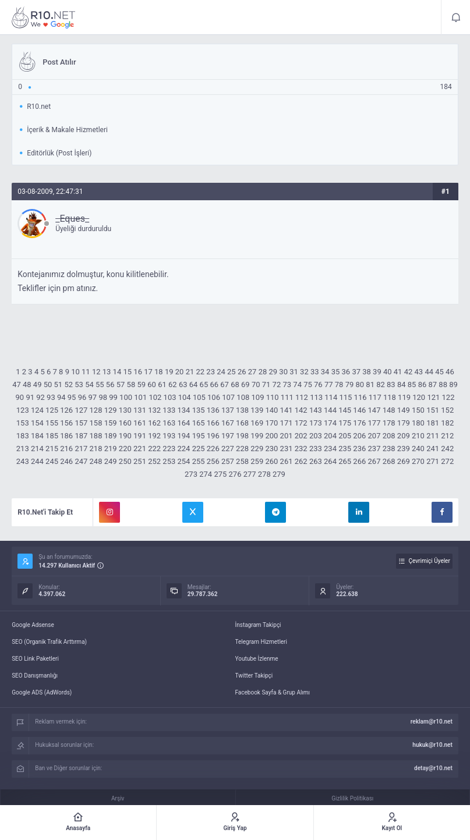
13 (107, 371)
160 (125, 423)
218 (96, 448)
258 (242, 461)
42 (408, 371)
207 (374, 435)
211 (432, 435)
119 (404, 397)
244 (37, 461)
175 (344, 423)
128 (96, 410)
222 (154, 448)
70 (256, 384)
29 (273, 371)
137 (227, 410)
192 (154, 435)
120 (418, 397)
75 (307, 384)
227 (227, 448)
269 (403, 461)
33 (314, 371)
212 (447, 435)
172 (301, 423)
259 (256, 461)
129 (110, 410)
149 (403, 410)
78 (339, 384)
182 (447, 423)
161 (139, 423)
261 (286, 461)
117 (375, 397)
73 (286, 384)
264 (330, 461)
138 (242, 410)
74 (297, 384)
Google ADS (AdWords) (42, 692)
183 (22, 435)
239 (403, 448)
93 (51, 397)
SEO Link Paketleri (35, 658)
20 (179, 371)
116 (360, 397)
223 (168, 448)
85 (412, 384)
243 (22, 461)
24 (221, 371)
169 (256, 423)
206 (359, 435)
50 (48, 384)
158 (96, 423)
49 (37, 384)
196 (213, 435)
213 (22, 448)
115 (345, 397)
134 (183, 410)
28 (263, 371)
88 (443, 384)
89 (453, 384)
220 (125, 448)
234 (330, 448)
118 (389, 397)
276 (235, 474)
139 (256, 410)
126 (66, 410)
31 (293, 371)
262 (301, 461)
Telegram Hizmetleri (261, 642)
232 (301, 448)
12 (96, 371)
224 (183, 448)
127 (81, 410)
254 (183, 461)
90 (20, 397)
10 (75, 371)
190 (125, 435)
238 (389, 448)
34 (325, 371)
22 (200, 371)
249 (110, 461)
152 (447, 410)
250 (125, 461)
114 (330, 397)
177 (374, 423)
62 (172, 384)
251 (139, 461)
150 (418, 410)
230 (271, 448)
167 (227, 423)
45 (439, 371)
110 (272, 397)
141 (286, 410)
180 (418, 423)
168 (242, 423)
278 (264, 474)
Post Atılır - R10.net (44, 17)
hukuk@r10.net (432, 745)
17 (148, 371)
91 (30, 397)
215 (51, 448)
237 (374, 448)
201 (286, 435)
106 (213, 397)
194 (183, 435)
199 (256, 435)
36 (346, 371)
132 (154, 410)
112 (301, 397)
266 (359, 461)
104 (184, 397)
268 (389, 461)
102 (155, 397)
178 (389, 423)
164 (183, 423)
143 (315, 410)
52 (68, 384)
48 (27, 384)
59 (141, 384)
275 (220, 474)
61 (162, 384)
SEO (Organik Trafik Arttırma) (49, 642)
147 (374, 410)
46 (450, 371)
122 (448, 397)
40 (387, 371)
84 (401, 384)
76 (318, 384)
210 (418, 435)
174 (330, 423)
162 (154, 423)
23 (210, 371)
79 (349, 384)
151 (432, 410)
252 (154, 461)
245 (51, 461)
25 (231, 371)
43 (419, 371)
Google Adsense (33, 625)
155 (51, 423)
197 (227, 435)
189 (110, 435)
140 (271, 410)
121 (433, 397)
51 (58, 384)
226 (213, 448)
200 (271, 435)
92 (40, 397)
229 (256, 448)
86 (422, 384)
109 (258, 397)
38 (366, 371)
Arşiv (117, 798)
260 (271, 461)
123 (22, 410)
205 (344, 435)
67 (224, 384)
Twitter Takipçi (254, 675)
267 (374, 461)
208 (389, 435)
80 (359, 384)
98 (102, 397)
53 (79, 384)
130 (125, 410)
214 (37, 448)
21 (190, 371)
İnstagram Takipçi (258, 625)
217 (81, 448)
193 (168, 435)
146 (359, 410)
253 (168, 461)
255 (198, 461)
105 (199, 397)
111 (287, 397)
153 (22, 423)
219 (110, 448)
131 (139, 410)
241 (432, 448)
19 (169, 371)
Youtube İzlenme (256, 658)
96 (82, 397)
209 (403, 435)
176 (359, 423)
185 (51, 435)
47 (16, 384)
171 (286, 423)
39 (377, 371)
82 (380, 384)
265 (344, 461)
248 (96, 461)
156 (66, 423)
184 (37, 435)
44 (429, 371)
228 (242, 448)
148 (389, 410)
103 (170, 397)
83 (391, 384)
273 (191, 474)
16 (137, 371)
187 (81, 435)
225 (198, 448)
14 (117, 371)
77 (328, 384)
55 (100, 384)
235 (344, 448)
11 (86, 371)
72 (277, 384)
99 (113, 397)
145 (344, 410)
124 (37, 410)
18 (158, 371)
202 (301, 435)
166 (213, 423)
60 (151, 384)
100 (125, 397)
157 (81, 423)
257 (227, 461)
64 (193, 384)
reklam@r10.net (432, 721)
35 (335, 371)
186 (66, 435)
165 (198, 423)
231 (286, 448)
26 (242, 371)
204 (330, 435)
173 (315, 423)
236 (359, 448)
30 (283, 371)
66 (214, 384)
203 (315, 435)
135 (198, 410)
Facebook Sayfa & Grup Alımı (272, 692)
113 (316, 397)
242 (447, 448)
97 (93, 397)
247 (81, 461)
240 (418, 448)
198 (242, 435)
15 (127, 371)
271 (432, 461)
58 (131, 384)
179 (403, 423)
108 (242, 397)
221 (139, 448)
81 (370, 384)
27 (252, 371)
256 (213, 461)
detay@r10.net (433, 768)
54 (89, 384)
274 (205, 474)
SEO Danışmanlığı (35, 675)
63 (183, 384)
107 (228, 397)
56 (110, 384)
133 (168, 410)
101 (140, 397)
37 (356, 371)
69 (245, 384)
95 (72, 397)
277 (249, 474)
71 (266, 384)
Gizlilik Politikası (352, 798)
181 (432, 423)
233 (315, 448)
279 (279, 474)
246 (66, 461)
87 (433, 384)
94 (61, 397)
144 (330, 410)
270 (418, 461)
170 (271, 423)
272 (447, 461)
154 (37, 423)
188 (96, 435)
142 (301, 410)
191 (139, 435)
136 (213, 410)
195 (198, 435)
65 (204, 384)
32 (304, 371)
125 (51, 410)
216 (66, 448)
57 (120, 384)
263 (315, 461)
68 (235, 384)
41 (398, 371)
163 (168, 423)
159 (110, 423)
